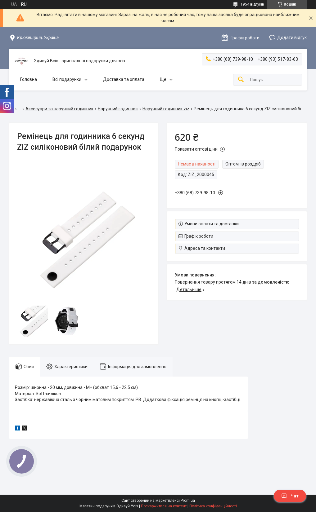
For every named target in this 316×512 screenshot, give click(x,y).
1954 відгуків (252, 4)
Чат (290, 496)
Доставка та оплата (123, 79)
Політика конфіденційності (213, 506)
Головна (28, 79)
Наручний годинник (118, 108)
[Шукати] (241, 80)
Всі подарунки (66, 79)
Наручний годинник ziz (165, 108)
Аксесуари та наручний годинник (59, 108)
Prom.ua (188, 500)
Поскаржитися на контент (164, 506)
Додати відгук (292, 37)
